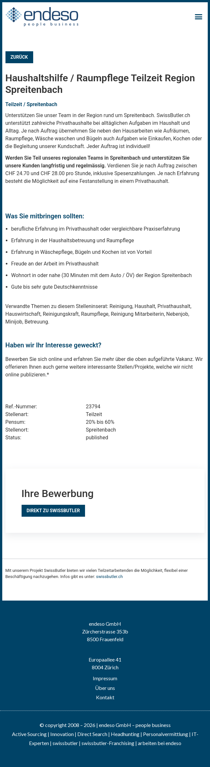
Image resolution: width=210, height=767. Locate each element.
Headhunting (125, 734)
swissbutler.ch (109, 576)
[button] (199, 17)
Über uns (105, 688)
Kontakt (105, 697)
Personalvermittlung (165, 734)
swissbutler (65, 743)
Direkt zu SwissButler (53, 510)
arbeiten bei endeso (159, 743)
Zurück (19, 57)
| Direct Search (91, 734)
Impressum (105, 678)
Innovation (62, 734)
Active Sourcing (30, 734)
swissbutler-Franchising (107, 743)
